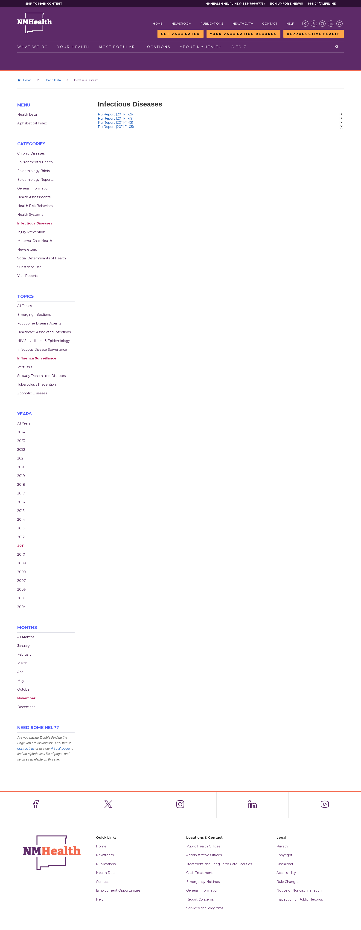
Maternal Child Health (34, 241)
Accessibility (286, 873)
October (24, 689)
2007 (21, 581)
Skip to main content (43, 3)
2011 (20, 546)
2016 (21, 502)
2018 (21, 484)
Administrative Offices (204, 855)
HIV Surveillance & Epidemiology (43, 341)
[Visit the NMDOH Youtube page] (339, 23)
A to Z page (60, 748)
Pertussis (24, 367)
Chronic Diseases (31, 153)
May (20, 681)
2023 (21, 441)
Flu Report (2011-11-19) (115, 118)
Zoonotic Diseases (32, 393)
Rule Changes (288, 882)
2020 (21, 467)
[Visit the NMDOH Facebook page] (305, 23)
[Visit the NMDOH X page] (314, 23)
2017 (21, 493)
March (22, 663)
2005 (21, 598)
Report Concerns (200, 899)
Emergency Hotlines (203, 882)
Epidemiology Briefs (33, 171)
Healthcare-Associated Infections (44, 332)
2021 (21, 458)
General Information (33, 188)
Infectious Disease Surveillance (42, 349)
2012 (21, 537)
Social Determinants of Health (41, 258)
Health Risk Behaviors (34, 206)
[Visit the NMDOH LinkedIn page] (331, 23)
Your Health (73, 47)
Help (290, 23)
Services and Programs (204, 908)
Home (157, 23)
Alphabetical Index (32, 123)
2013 (21, 528)
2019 (21, 476)
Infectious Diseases (34, 223)
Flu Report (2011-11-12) (115, 123)
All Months (25, 637)
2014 (21, 519)
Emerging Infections (34, 315)
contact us (26, 748)
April (20, 672)
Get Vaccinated (180, 34)
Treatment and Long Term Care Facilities (219, 864)
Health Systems (30, 214)
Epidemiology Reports (35, 180)
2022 (21, 450)
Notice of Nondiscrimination (299, 890)
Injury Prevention (31, 232)
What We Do (32, 47)
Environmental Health (35, 162)
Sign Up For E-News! (286, 3)
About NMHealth (201, 47)
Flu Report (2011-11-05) (116, 127)
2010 (21, 554)
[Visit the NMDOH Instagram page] (322, 23)
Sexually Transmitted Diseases (41, 376)
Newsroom (181, 23)
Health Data (243, 23)
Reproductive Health (313, 34)
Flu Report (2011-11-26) (116, 114)
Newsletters (27, 249)
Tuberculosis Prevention (36, 384)
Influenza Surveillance (36, 358)
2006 (21, 589)
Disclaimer (285, 864)
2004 (21, 607)
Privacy (282, 846)
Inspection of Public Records (300, 899)
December (26, 707)
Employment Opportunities (118, 890)
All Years (23, 423)
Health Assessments (33, 197)
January (23, 646)
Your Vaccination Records (243, 34)
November (26, 698)
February (24, 654)
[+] (341, 114)
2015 (20, 511)
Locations (157, 47)
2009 (21, 563)
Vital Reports (27, 276)
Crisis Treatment (199, 873)
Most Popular (117, 47)
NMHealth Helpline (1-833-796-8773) (235, 3)
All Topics (24, 306)
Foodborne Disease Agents (39, 323)
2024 (21, 432)
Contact (269, 23)
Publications (212, 23)
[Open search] (337, 46)
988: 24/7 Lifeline (321, 3)
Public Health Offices (203, 846)
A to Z (239, 47)
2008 (21, 572)
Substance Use (29, 267)
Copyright (284, 855)
